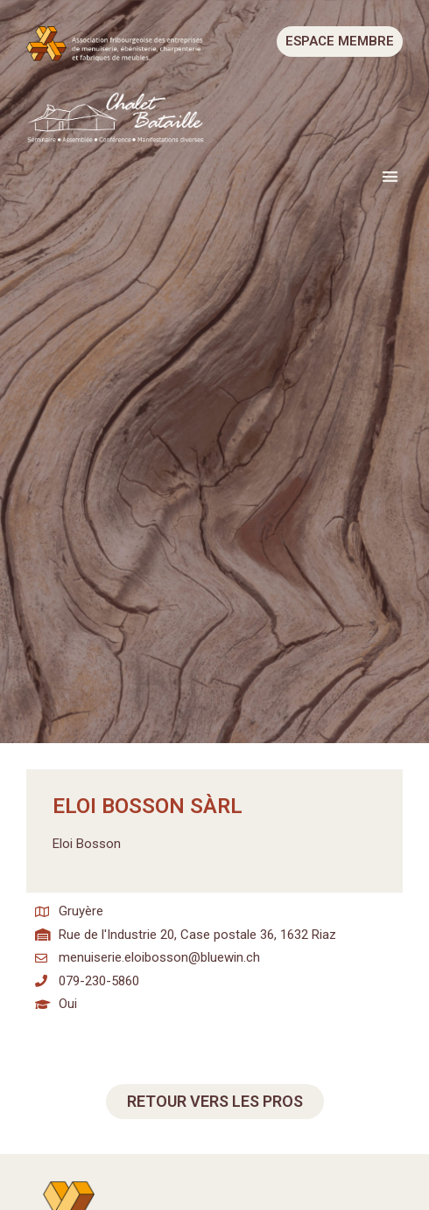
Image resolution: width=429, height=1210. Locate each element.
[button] (391, 177)
